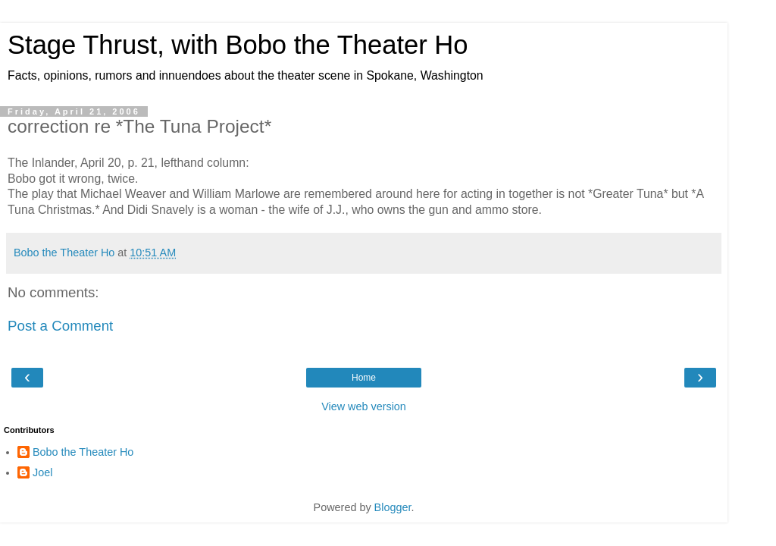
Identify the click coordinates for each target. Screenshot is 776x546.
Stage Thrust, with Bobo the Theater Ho (238, 44)
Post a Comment (60, 326)
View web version (363, 406)
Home (364, 377)
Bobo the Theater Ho (83, 452)
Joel (42, 472)
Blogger (392, 507)
